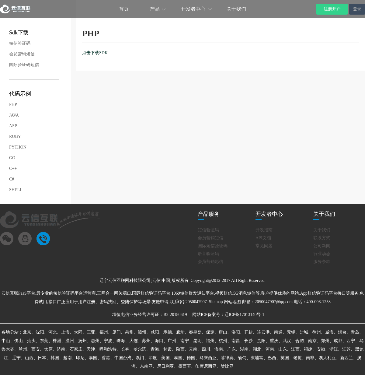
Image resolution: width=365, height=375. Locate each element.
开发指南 (264, 230)
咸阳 (155, 332)
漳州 (142, 332)
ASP (13, 126)
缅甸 (242, 358)
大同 (78, 332)
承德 (167, 332)
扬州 (82, 340)
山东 (282, 349)
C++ (13, 168)
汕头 (31, 340)
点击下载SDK (95, 53)
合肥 (299, 340)
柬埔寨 (257, 358)
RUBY (15, 136)
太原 (48, 349)
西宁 (350, 340)
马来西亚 (208, 358)
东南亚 (146, 366)
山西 (29, 358)
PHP (13, 104)
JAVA (14, 115)
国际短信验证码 (213, 246)
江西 (295, 349)
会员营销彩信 (210, 261)
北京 (27, 332)
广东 (231, 349)
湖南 (244, 349)
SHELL (16, 190)
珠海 (120, 340)
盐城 (304, 332)
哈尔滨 (140, 349)
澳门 (140, 358)
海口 (159, 340)
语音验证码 (208, 253)
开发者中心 (193, 9)
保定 (210, 332)
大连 (133, 340)
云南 (193, 349)
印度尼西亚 (206, 366)
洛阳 (235, 332)
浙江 (333, 349)
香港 (106, 358)
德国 (191, 358)
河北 (52, 332)
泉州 (129, 332)
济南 (61, 349)
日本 (42, 358)
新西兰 (346, 358)
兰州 (23, 349)
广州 (172, 340)
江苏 (346, 349)
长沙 (248, 340)
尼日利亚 (165, 366)
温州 (69, 340)
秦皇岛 (195, 332)
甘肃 (167, 349)
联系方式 (321, 238)
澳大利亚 (327, 358)
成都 (338, 340)
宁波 (108, 340)
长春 (125, 349)
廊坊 (180, 332)
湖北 (257, 349)
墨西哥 (184, 366)
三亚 (91, 332)
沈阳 (40, 332)
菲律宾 (227, 358)
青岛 (355, 332)
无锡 (291, 332)
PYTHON (17, 147)
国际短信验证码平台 (151, 293)
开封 (248, 332)
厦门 (116, 332)
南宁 (184, 340)
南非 (310, 358)
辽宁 (16, 358)
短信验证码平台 (68, 293)
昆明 (197, 340)
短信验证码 (19, 43)
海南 (218, 349)
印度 (152, 358)
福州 (103, 332)
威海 (329, 332)
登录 (357, 9)
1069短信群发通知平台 (193, 293)
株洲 (57, 340)
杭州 (223, 340)
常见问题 (264, 246)
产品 (155, 9)
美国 (165, 358)
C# (11, 179)
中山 (6, 340)
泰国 (93, 358)
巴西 (272, 358)
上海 (65, 332)
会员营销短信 (22, 54)
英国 (284, 358)
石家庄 (76, 349)
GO (12, 158)
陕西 (180, 349)
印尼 (80, 358)
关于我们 (236, 9)
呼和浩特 (107, 349)
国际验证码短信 (24, 64)
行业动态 (321, 253)
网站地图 (232, 302)
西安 (35, 349)
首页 (124, 9)
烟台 (342, 332)
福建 (308, 349)
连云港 (263, 332)
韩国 (54, 358)
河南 (270, 349)
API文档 (263, 238)
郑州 (325, 340)
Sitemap (216, 302)
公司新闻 (321, 246)
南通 (278, 332)
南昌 (235, 340)
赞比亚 (227, 366)
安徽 (321, 349)
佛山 (18, 340)
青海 (155, 349)
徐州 (316, 332)
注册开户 (332, 9)
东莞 (44, 340)
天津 (91, 349)
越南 (67, 358)
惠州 (95, 340)
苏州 (146, 340)
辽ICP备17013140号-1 (244, 314)
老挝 (297, 358)
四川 (206, 349)
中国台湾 (122, 358)
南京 (312, 340)
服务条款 (321, 261)
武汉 (287, 340)
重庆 (274, 340)
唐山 (223, 332)
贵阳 (261, 340)
